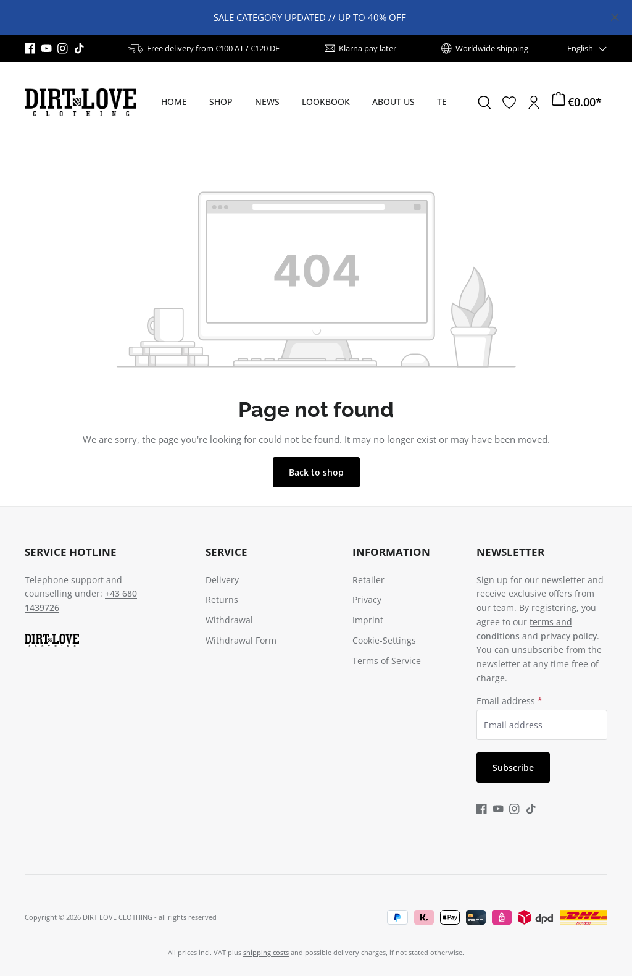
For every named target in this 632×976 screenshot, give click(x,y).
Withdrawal (229, 620)
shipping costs (266, 952)
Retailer (368, 580)
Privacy (366, 599)
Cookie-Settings (384, 640)
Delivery (222, 580)
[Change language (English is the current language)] (587, 48)
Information (391, 552)
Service (226, 552)
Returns (222, 599)
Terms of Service (386, 661)
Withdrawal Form (241, 640)
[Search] (484, 102)
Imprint (367, 620)
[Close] (615, 15)
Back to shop (316, 472)
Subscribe (513, 767)
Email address (509, 701)
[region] (316, 17)
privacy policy (569, 636)
